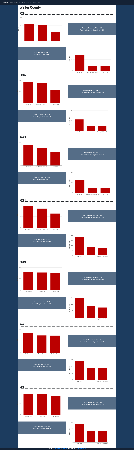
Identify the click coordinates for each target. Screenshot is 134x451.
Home (5, 2)
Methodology (14, 2)
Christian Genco (81, 448)
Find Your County (31, 2)
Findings (22, 2)
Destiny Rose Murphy (60, 448)
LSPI (39, 2)
